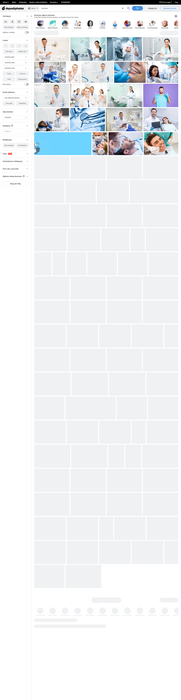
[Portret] (9, 73)
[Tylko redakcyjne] (9, 145)
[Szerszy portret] (22, 79)
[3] (19, 46)
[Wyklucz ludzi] (22, 51)
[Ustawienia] (176, 16)
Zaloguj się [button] (152, 8)
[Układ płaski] (22, 103)
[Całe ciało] (22, 73)
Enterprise (65, 2)
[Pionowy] (12, 21)
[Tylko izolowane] (9, 27)
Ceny (176, 2)
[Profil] (9, 79)
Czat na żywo (166, 2)
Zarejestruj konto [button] (169, 8)
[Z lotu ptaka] (9, 103)
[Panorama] (26, 21)
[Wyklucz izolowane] (22, 27)
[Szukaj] (137, 8)
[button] (16, 16)
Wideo (14, 2)
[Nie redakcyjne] (22, 145)
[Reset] (122, 8)
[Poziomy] (6, 21)
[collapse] (31, 16)
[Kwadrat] (19, 21)
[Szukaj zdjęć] (83, 8)
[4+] (26, 46)
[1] (6, 46)
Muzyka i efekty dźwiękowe (38, 2)
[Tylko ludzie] (9, 51)
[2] (12, 46)
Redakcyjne (23, 2)
